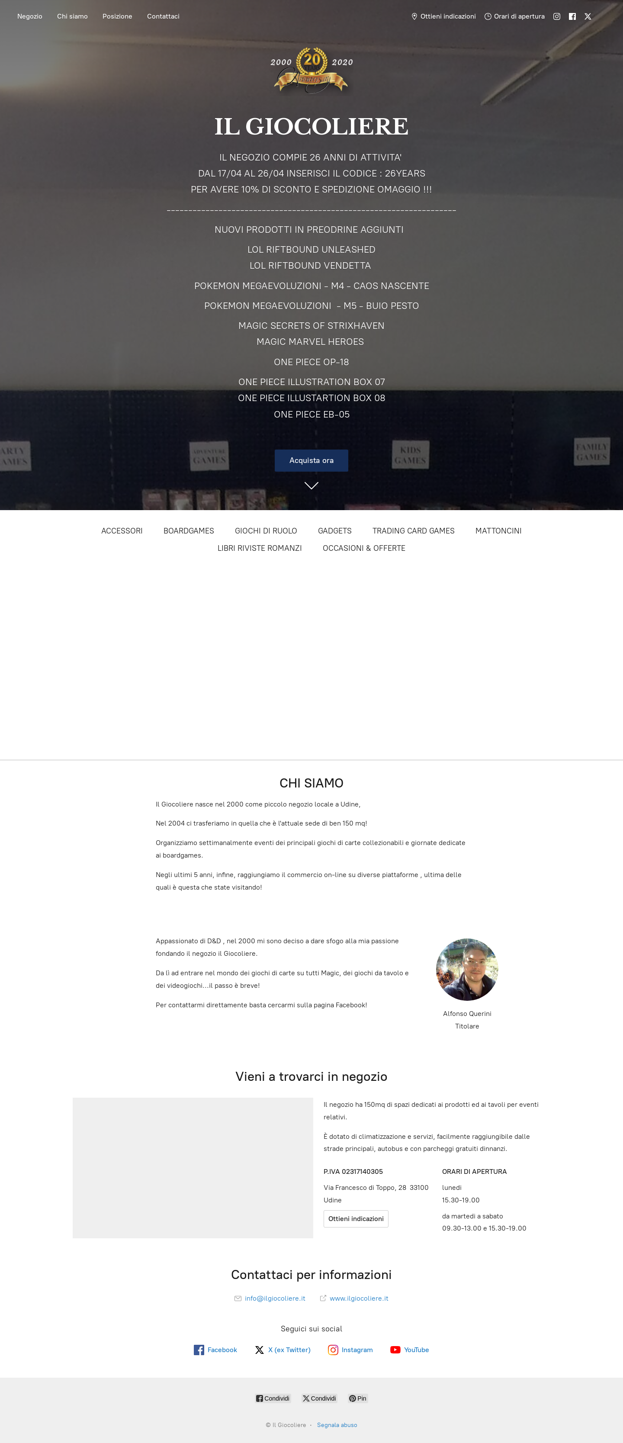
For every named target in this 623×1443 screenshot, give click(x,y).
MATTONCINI (498, 531)
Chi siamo (72, 16)
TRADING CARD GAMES (414, 531)
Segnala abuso (337, 1425)
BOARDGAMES (189, 531)
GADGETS (335, 531)
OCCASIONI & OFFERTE (364, 548)
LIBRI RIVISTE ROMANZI (260, 548)
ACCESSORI (122, 531)
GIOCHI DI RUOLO (266, 531)
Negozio (29, 16)
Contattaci (163, 16)
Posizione (117, 16)
